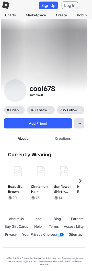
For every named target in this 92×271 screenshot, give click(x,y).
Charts (10, 15)
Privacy (11, 234)
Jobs (37, 218)
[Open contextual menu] (79, 123)
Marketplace (36, 15)
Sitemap (75, 234)
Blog (57, 218)
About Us (16, 218)
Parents (77, 218)
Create (61, 15)
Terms (54, 226)
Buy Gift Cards (16, 226)
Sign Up (48, 5)
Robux (82, 15)
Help (38, 226)
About (23, 138)
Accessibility (74, 226)
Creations (63, 138)
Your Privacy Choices (43, 234)
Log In (69, 5)
